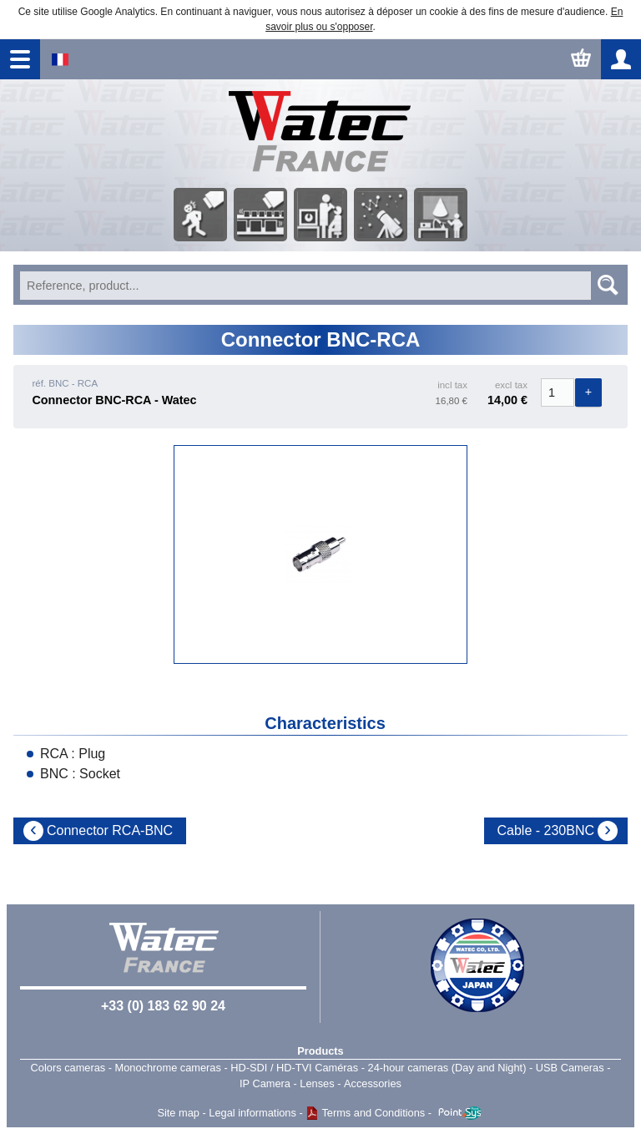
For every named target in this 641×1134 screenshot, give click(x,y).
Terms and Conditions (373, 1112)
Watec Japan (477, 965)
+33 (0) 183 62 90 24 (163, 1006)
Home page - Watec (320, 132)
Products (320, 1051)
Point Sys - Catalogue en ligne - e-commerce (459, 1113)
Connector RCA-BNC (110, 830)
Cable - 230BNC (546, 830)
